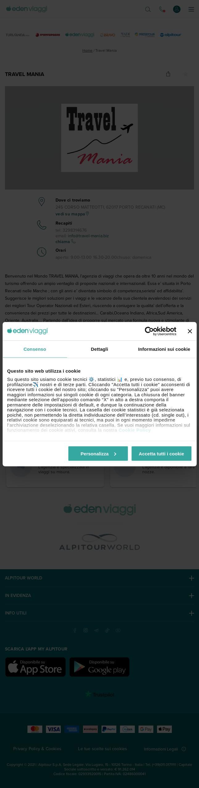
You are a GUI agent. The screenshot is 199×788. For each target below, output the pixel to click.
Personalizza (98, 453)
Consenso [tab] (34, 348)
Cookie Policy (134, 430)
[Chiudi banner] (190, 331)
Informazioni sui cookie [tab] (164, 348)
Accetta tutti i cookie (161, 453)
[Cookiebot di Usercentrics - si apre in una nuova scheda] (149, 331)
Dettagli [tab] (99, 348)
